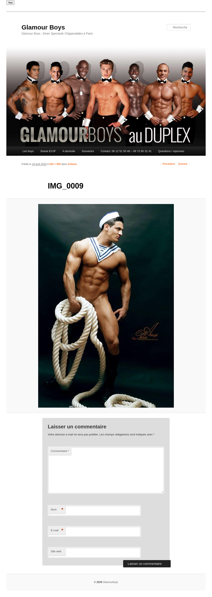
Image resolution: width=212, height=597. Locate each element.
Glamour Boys (43, 27)
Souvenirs (88, 151)
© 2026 (98, 582)
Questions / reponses (171, 151)
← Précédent (167, 163)
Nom (57, 510)
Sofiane (72, 164)
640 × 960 (55, 164)
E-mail (57, 530)
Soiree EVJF (48, 151)
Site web (56, 551)
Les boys (28, 151)
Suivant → (184, 163)
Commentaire (60, 451)
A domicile (69, 151)
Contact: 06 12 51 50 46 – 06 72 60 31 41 (126, 151)
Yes (10, 2)
